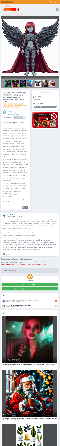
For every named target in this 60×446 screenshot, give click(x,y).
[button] (3, 83)
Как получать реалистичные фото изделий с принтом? (22, 300)
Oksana (5, 419)
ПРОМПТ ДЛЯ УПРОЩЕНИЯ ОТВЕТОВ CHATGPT (19, 305)
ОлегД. (8, 306)
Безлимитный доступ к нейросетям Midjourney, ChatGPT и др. (20, 284)
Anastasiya (6, 366)
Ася (11, 111)
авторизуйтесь (50, 261)
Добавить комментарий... (10, 270)
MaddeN (8, 301)
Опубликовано (14, 216)
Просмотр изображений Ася (14, 114)
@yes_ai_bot (6, 201)
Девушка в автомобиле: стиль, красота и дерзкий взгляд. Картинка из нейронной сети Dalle (28, 364)
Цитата (8, 254)
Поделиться (7, 117)
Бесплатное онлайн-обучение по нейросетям (16, 288)
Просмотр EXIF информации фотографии (45, 106)
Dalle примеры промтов (41, 98)
